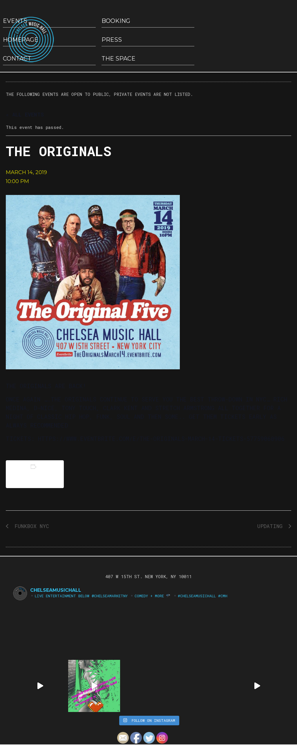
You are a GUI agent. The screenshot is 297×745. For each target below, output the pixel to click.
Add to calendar (35, 474)
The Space (118, 58)
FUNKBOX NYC (30, 526)
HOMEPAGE (20, 39)
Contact (17, 58)
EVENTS (15, 20)
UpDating (271, 526)
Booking (116, 20)
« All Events (25, 114)
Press (112, 39)
